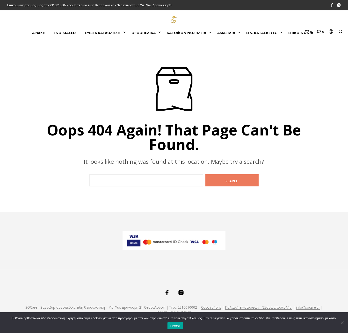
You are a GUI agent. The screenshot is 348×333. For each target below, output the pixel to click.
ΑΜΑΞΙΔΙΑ (226, 32)
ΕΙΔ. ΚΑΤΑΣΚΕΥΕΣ (261, 32)
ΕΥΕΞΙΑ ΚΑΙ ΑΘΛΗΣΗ (102, 32)
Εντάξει (175, 326)
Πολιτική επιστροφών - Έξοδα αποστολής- (258, 307)
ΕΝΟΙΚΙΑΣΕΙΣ (65, 32)
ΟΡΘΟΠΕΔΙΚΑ (143, 32)
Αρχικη (38, 32)
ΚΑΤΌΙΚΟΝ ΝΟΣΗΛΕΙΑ (186, 32)
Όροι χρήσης (211, 307)
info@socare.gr (308, 307)
